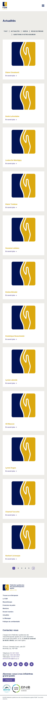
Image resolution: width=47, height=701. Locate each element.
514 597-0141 (15, 657)
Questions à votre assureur (24, 34)
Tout (6, 31)
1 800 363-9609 (14, 655)
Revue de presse (37, 31)
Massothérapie (7, 602)
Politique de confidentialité (11, 621)
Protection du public (9, 605)
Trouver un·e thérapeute (10, 595)
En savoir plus (10, 75)
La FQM (5, 599)
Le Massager (7, 618)
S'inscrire (9, 680)
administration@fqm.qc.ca (11, 658)
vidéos (25, 31)
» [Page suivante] (33, 568)
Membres (6, 608)
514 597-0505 (14, 653)
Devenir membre (8, 612)
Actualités (15, 31)
